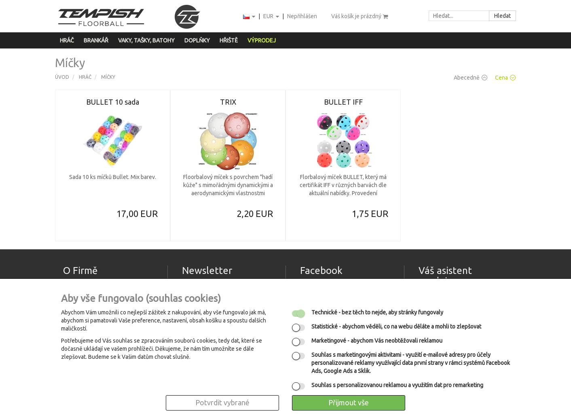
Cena (505, 77)
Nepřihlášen (302, 16)
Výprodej (261, 40)
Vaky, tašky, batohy (146, 40)
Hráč (67, 40)
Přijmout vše (348, 402)
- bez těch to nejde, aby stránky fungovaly (377, 312)
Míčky (108, 77)
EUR (271, 17)
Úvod (62, 77)
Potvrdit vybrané (222, 402)
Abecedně (470, 77)
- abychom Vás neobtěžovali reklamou (376, 340)
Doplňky (197, 40)
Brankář (96, 40)
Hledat (502, 16)
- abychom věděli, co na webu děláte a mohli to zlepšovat (396, 326)
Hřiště (229, 40)
